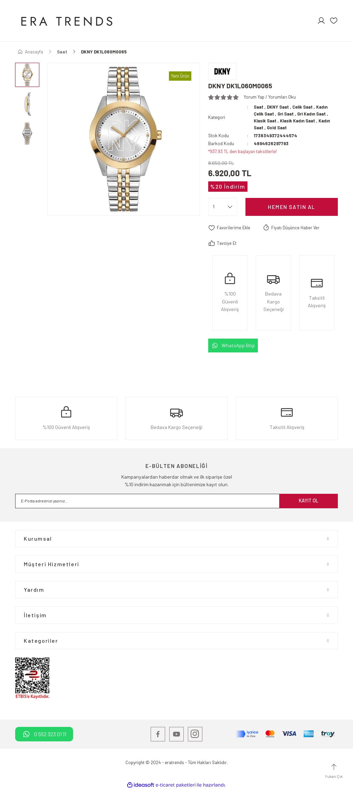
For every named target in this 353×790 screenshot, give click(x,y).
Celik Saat (305, 107)
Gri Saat (287, 114)
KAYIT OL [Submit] (309, 501)
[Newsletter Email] (176, 501)
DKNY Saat (279, 107)
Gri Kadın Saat (315, 114)
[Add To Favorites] (230, 228)
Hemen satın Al (291, 206)
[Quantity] (222, 207)
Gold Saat (278, 127)
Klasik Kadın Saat (301, 120)
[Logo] (66, 20)
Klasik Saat (266, 120)
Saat (259, 107)
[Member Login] (321, 21)
